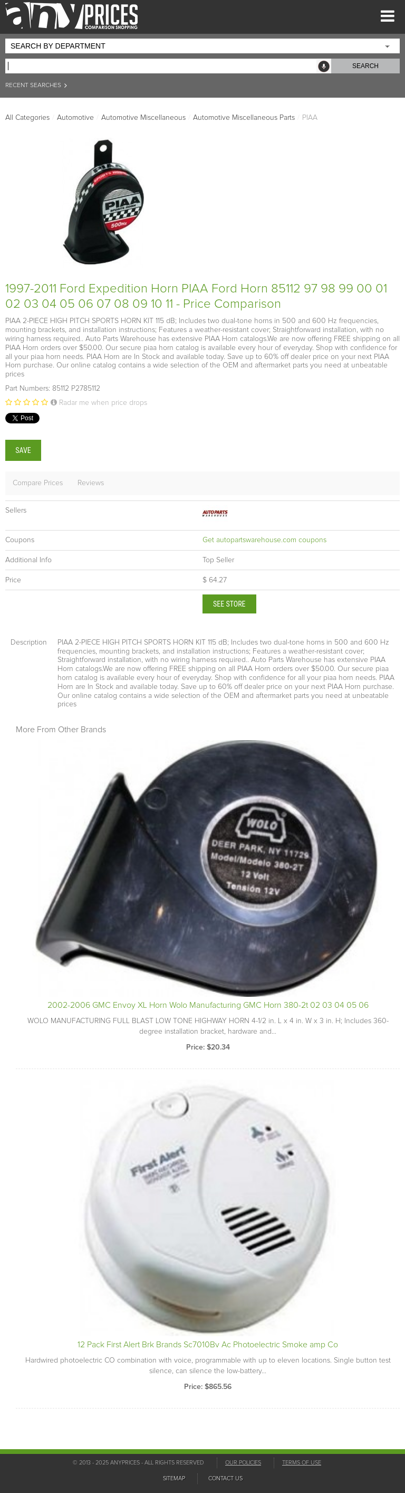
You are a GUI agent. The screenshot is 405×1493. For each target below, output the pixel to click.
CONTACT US (225, 1478)
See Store (229, 604)
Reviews (91, 483)
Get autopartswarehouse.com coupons (264, 540)
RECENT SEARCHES (36, 85)
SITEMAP (174, 1478)
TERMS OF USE (301, 1463)
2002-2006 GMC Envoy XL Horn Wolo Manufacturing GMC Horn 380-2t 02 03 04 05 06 (208, 1005)
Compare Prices (38, 483)
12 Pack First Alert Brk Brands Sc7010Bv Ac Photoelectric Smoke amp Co (208, 1344)
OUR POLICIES (243, 1463)
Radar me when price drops (99, 403)
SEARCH (365, 66)
